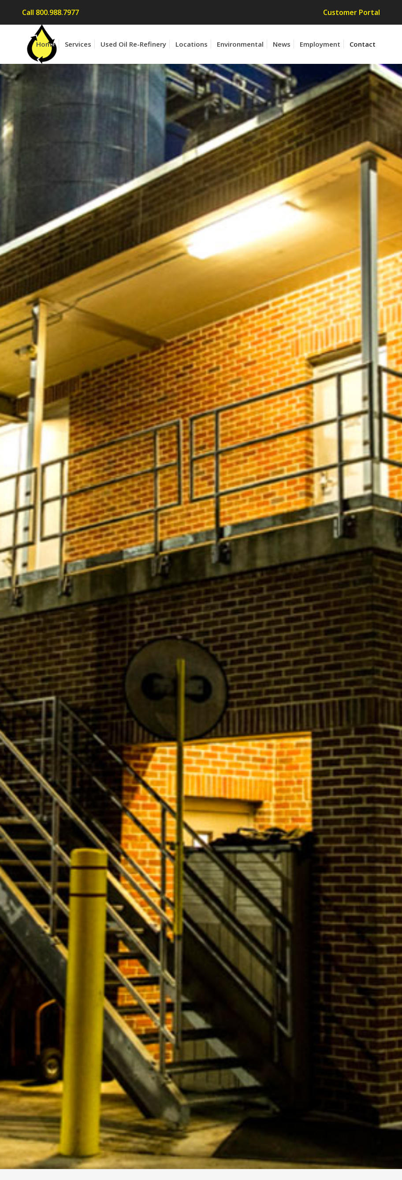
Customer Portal (351, 12)
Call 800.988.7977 (50, 12)
